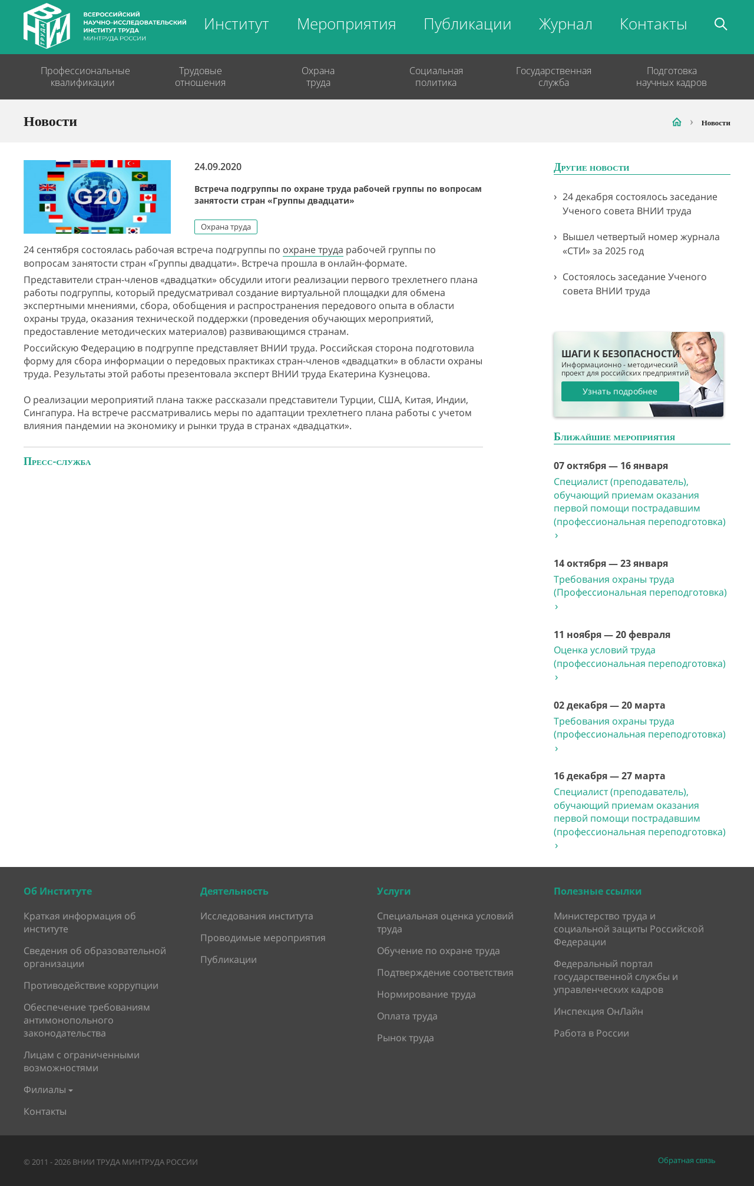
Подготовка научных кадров (671, 76)
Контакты (653, 23)
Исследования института (256, 915)
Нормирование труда (426, 994)
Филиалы (45, 1089)
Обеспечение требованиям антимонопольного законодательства (87, 1020)
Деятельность (234, 891)
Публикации (468, 23)
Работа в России (591, 1032)
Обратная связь (687, 1160)
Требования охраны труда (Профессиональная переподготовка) (640, 593)
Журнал (566, 23)
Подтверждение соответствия (445, 972)
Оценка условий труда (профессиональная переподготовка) (640, 663)
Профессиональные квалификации (82, 76)
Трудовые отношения (200, 76)
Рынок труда (405, 1037)
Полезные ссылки (598, 891)
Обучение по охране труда (438, 950)
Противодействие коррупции (91, 985)
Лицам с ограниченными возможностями (82, 1061)
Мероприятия (346, 23)
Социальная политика (436, 76)
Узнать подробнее (620, 391)
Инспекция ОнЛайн (598, 1011)
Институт (236, 23)
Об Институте (58, 891)
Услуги (394, 891)
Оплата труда (407, 1015)
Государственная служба (553, 76)
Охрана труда (318, 76)
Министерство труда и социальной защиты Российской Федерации (629, 928)
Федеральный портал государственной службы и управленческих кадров (616, 976)
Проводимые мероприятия (263, 937)
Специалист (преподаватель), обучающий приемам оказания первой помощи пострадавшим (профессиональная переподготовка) (640, 508)
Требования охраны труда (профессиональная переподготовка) (640, 735)
